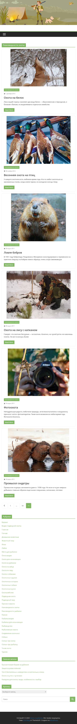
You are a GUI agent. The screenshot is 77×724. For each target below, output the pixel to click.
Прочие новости (8, 604)
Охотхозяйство (8, 592)
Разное (4, 615)
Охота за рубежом (9, 563)
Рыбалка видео (8, 618)
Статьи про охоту (8, 641)
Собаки (4, 637)
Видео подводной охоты (11, 526)
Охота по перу (7, 570)
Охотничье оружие (9, 578)
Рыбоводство (7, 626)
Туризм (4, 652)
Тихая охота (6, 648)
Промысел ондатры (16, 483)
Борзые (5, 522)
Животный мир (8, 541)
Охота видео (7, 555)
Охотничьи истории (10, 581)
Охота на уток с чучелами (12, 676)
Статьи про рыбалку (10, 644)
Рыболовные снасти (10, 630)
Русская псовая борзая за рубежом (15, 665)
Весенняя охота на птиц (19, 175)
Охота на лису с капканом (20, 330)
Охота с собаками (9, 574)
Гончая (4, 533)
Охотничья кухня (9, 589)
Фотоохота (11, 407)
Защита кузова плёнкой (11, 668)
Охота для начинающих (11, 559)
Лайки (4, 548)
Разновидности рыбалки (11, 611)
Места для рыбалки (9, 552)
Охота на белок (14, 97)
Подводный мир (8, 600)
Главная (5, 529)
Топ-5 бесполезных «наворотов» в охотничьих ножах (23, 672)
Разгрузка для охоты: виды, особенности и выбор (21, 679)
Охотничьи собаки (9, 585)
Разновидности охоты (12, 90)
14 (22, 506)
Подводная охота (8, 596)
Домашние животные (10, 537)
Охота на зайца (8, 567)
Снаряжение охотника (10, 633)
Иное (4, 544)
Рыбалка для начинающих (12, 622)
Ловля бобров (13, 252)
